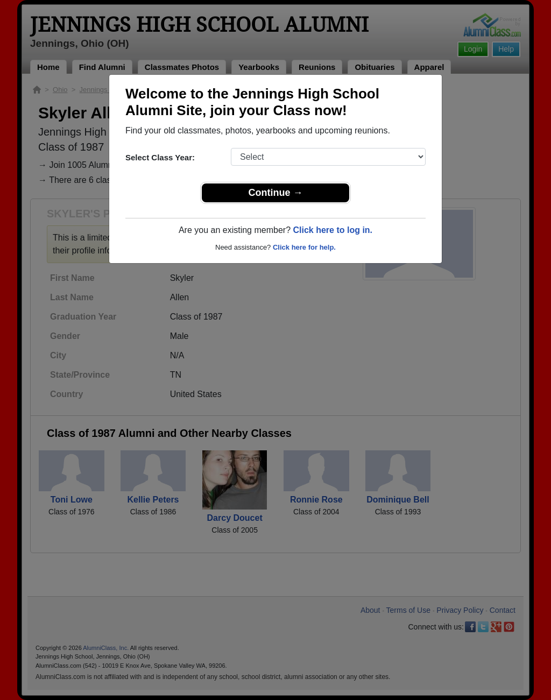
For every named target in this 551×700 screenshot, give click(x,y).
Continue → (276, 192)
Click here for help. (304, 247)
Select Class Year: (160, 157)
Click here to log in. (332, 230)
